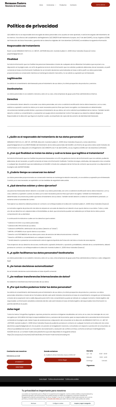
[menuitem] (41, 5)
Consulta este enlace (53, 399)
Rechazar (33, 403)
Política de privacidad (56, 379)
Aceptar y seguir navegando (82, 403)
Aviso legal (43, 379)
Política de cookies (72, 379)
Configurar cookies (58, 403)
